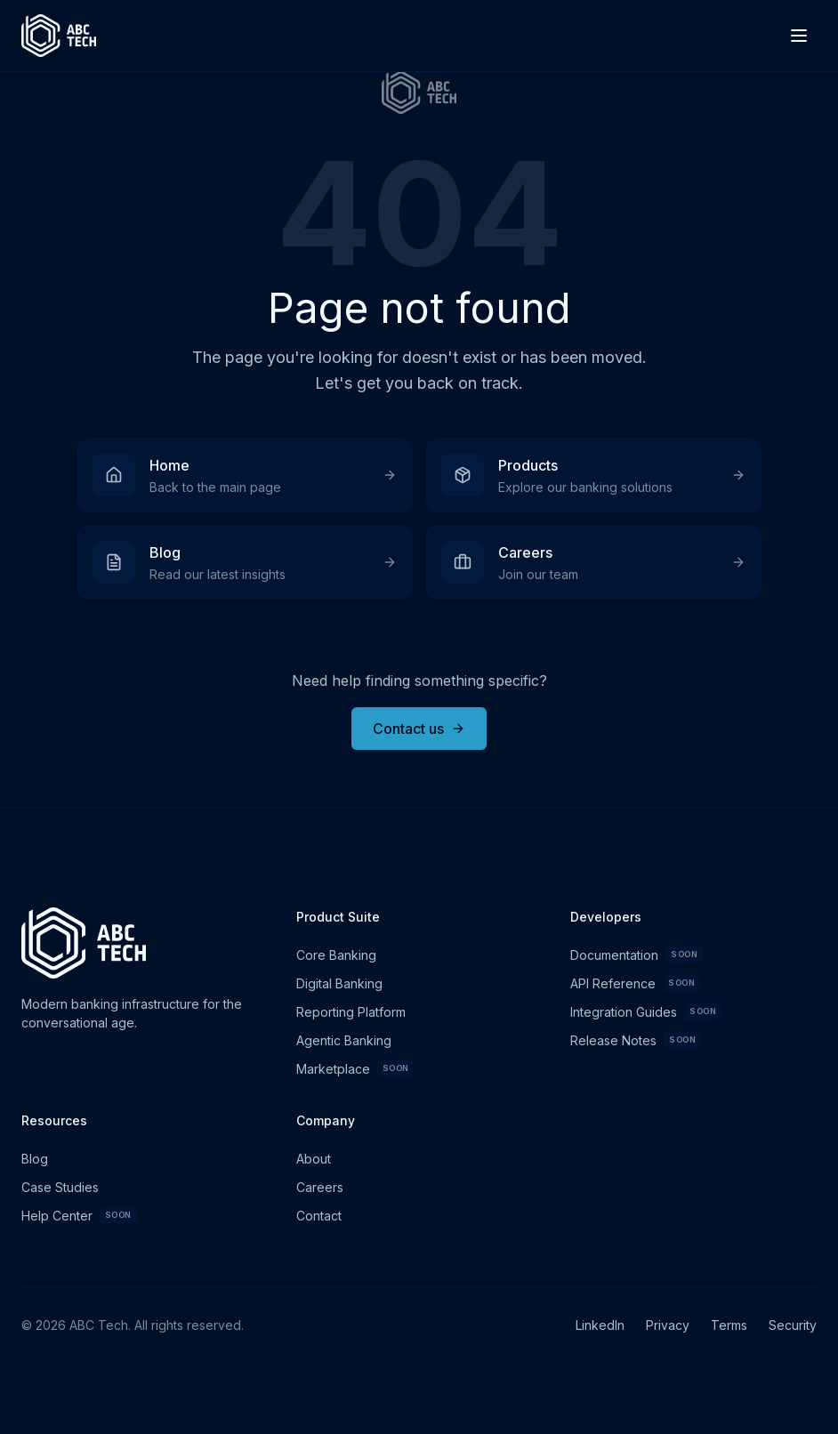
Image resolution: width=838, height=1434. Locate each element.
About (313, 1158)
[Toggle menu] (799, 35)
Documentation (636, 955)
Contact (319, 1215)
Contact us (419, 728)
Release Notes (635, 1040)
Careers (319, 1187)
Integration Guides (645, 1011)
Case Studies (60, 1187)
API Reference (635, 983)
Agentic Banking (343, 1040)
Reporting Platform (351, 1011)
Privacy (667, 1325)
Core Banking (336, 955)
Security (793, 1325)
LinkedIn (600, 1325)
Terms (729, 1325)
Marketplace (355, 1068)
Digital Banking (339, 983)
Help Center (79, 1215)
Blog (34, 1158)
